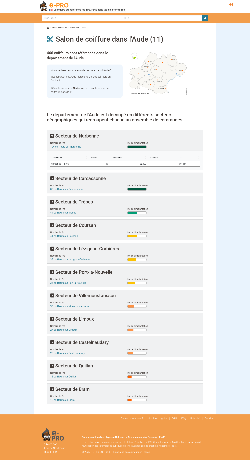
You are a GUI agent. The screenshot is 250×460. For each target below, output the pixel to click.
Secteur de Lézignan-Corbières (84, 248)
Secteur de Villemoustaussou (83, 295)
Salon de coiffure (59, 27)
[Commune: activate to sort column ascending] (73, 157)
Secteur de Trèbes (71, 201)
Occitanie (74, 27)
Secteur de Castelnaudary (79, 342)
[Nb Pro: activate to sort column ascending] (109, 157)
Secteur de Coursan (73, 225)
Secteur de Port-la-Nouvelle (81, 272)
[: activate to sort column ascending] (193, 157)
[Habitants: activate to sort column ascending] (139, 157)
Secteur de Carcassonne (78, 178)
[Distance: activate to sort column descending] (171, 157)
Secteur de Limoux (72, 319)
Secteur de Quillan (71, 365)
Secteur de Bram (70, 389)
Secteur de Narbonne (74, 135)
